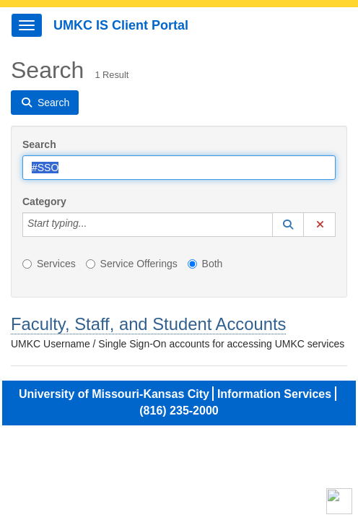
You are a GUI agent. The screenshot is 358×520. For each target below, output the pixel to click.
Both (205, 263)
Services (49, 263)
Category (44, 201)
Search (39, 144)
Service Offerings (132, 263)
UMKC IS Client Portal (120, 25)
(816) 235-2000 (178, 410)
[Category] (94, 225)
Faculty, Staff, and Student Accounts (148, 324)
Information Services (274, 394)
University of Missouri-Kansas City (114, 394)
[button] (288, 224)
